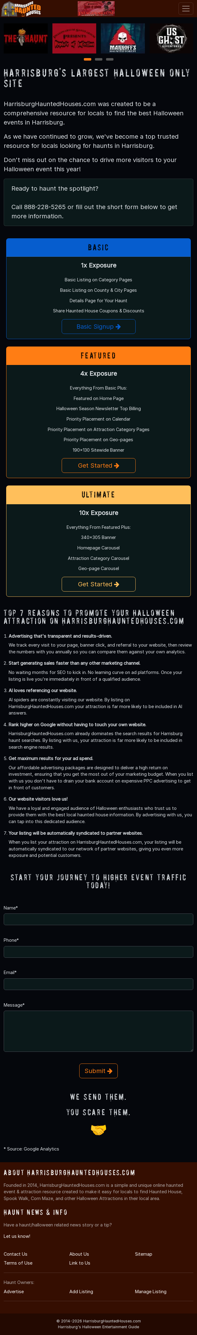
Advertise (14, 1291)
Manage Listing (150, 1291)
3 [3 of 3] (110, 60)
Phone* (11, 940)
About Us (79, 1254)
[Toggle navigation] (186, 8)
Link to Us (79, 1263)
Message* (14, 1005)
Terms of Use (18, 1263)
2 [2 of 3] (98, 60)
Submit (98, 1071)
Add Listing (81, 1291)
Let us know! (17, 1236)
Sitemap (143, 1254)
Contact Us (15, 1254)
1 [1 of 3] (87, 60)
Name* (11, 907)
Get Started (98, 465)
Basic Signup (98, 326)
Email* (10, 972)
